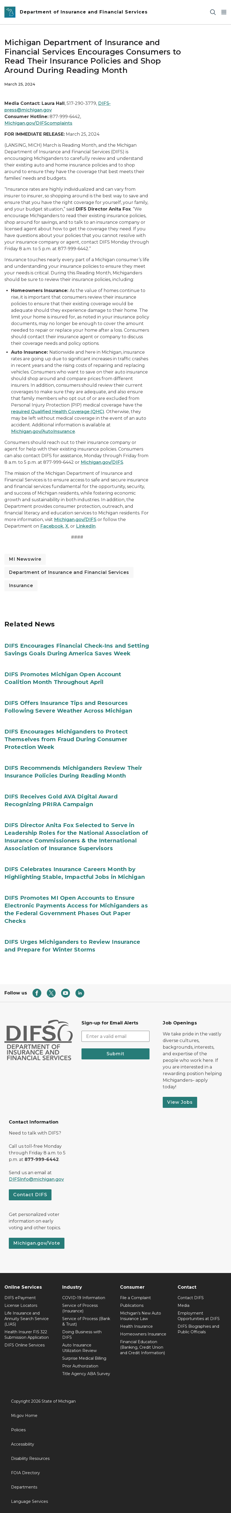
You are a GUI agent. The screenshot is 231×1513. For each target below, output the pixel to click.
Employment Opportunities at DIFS (199, 1316)
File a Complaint (135, 1297)
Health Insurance (136, 1326)
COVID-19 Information (83, 1297)
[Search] (213, 12)
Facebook (51, 526)
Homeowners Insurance (143, 1334)
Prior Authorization (80, 1366)
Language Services (29, 1501)
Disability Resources (30, 1458)
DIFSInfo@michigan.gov (36, 1179)
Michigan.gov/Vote (36, 1243)
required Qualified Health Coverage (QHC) (57, 411)
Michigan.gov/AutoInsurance (43, 431)
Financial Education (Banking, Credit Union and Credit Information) (142, 1347)
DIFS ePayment (20, 1297)
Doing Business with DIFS (82, 1334)
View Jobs (180, 1102)
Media (183, 1305)
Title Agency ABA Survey (86, 1373)
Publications (131, 1305)
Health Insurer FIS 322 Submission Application (26, 1334)
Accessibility (22, 1444)
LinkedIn (86, 526)
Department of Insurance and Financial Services (69, 572)
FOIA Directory (25, 1472)
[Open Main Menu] (224, 12)
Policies (18, 1429)
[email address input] (115, 1036)
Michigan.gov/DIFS (102, 462)
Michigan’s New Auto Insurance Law (140, 1316)
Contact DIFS (30, 1194)
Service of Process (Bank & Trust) (86, 1321)
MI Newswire (25, 559)
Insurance (21, 585)
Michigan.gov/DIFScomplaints (38, 123)
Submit (115, 1053)
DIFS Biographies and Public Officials (198, 1329)
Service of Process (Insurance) (80, 1308)
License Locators (20, 1305)
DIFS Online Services (24, 1345)
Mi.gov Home (24, 1415)
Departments (24, 1487)
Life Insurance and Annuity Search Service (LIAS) (26, 1319)
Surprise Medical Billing (84, 1358)
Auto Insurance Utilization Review (79, 1348)
